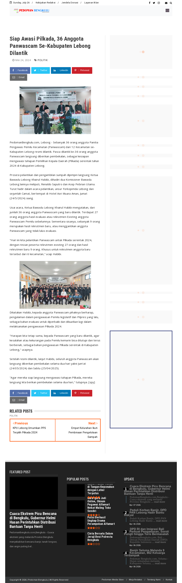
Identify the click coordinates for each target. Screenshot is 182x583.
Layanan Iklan (91, 2)
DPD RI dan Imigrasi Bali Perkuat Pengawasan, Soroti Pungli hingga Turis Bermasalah (146, 532)
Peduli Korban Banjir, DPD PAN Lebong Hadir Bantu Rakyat (145, 513)
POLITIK (42, 60)
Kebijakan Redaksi (45, 2)
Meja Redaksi (135, 580)
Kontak (169, 580)
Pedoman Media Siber (113, 580)
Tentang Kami (154, 580)
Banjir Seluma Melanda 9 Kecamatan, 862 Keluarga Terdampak (144, 553)
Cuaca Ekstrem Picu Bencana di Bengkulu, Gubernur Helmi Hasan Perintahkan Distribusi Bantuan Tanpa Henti (33, 520)
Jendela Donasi (70, 2)
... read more (158, 501)
